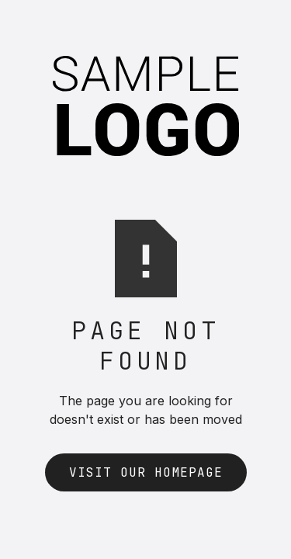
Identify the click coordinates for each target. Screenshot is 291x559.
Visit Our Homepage (146, 472)
